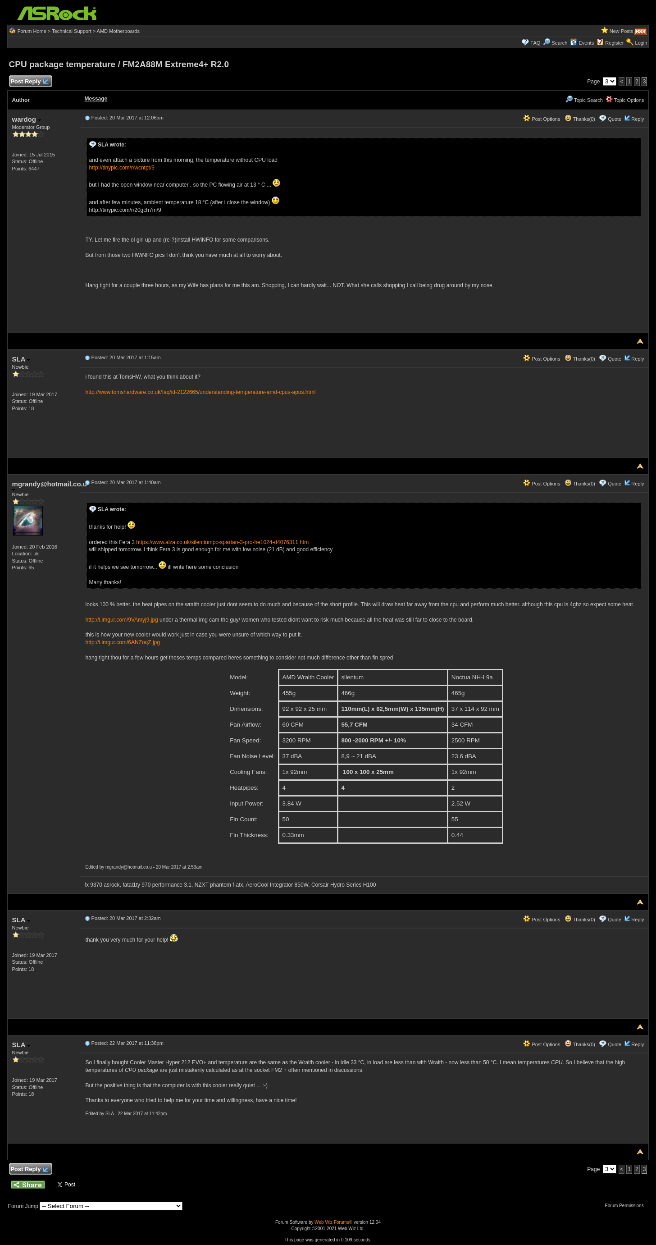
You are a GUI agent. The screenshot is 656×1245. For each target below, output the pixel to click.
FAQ (535, 43)
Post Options (541, 119)
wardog (26, 119)
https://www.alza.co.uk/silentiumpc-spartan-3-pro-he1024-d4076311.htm (222, 542)
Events (582, 43)
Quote (614, 119)
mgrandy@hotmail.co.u (49, 485)
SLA (21, 359)
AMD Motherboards (118, 31)
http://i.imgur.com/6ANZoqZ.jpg (123, 642)
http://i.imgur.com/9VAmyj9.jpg (122, 620)
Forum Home (32, 31)
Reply (637, 119)
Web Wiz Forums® (333, 1222)
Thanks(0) (580, 119)
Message (96, 99)
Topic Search (583, 100)
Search (559, 43)
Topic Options (625, 100)
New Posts (621, 31)
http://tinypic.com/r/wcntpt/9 (122, 168)
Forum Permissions (626, 1205)
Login (641, 43)
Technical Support (71, 31)
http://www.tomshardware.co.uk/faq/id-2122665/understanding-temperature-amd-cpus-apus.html (201, 392)
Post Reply (29, 82)
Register (614, 43)
